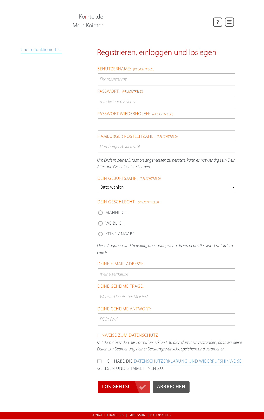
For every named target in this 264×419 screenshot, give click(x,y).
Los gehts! (115, 386)
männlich (116, 212)
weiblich (115, 223)
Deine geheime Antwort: (124, 309)
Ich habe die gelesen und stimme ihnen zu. (169, 365)
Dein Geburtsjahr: (129, 178)
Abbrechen (171, 386)
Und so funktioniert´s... (41, 50)
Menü (229, 20)
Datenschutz (161, 415)
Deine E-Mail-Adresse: (121, 264)
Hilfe (216, 20)
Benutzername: (125, 69)
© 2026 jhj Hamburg (108, 415)
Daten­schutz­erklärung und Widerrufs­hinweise (188, 361)
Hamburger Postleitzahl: (137, 136)
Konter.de (91, 17)
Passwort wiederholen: (135, 114)
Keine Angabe (120, 234)
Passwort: (120, 91)
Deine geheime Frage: (120, 286)
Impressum (137, 415)
